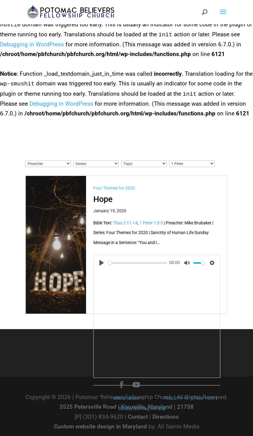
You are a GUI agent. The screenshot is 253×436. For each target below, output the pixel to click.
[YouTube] (136, 384)
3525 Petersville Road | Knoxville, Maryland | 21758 (126, 406)
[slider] (137, 263)
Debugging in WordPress (32, 44)
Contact (138, 416)
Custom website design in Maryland (100, 426)
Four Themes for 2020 (114, 188)
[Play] (101, 263)
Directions (165, 416)
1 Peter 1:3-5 (151, 222)
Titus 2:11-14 (125, 222)
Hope (102, 199)
